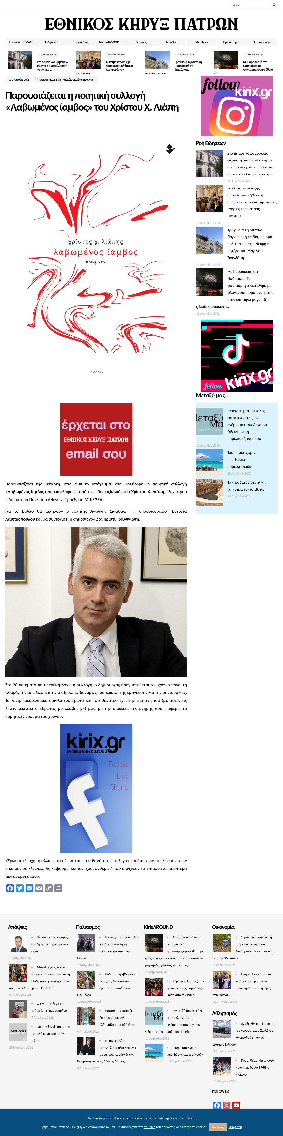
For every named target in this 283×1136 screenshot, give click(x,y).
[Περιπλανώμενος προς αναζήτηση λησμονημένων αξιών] (18, 944)
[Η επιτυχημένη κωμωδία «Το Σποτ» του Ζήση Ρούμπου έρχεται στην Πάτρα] (86, 944)
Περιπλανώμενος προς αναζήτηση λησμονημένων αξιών (49, 944)
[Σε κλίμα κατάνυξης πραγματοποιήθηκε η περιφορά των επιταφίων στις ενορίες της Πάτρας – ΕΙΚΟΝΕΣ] (209, 200)
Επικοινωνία (262, 42)
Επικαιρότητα (46, 79)
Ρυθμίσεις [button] (235, 1127)
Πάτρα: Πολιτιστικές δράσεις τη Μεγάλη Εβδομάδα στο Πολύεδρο (116, 1018)
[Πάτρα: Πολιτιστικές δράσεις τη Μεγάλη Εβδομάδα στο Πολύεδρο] (86, 1017)
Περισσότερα (230, 42)
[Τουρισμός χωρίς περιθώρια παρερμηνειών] (209, 464)
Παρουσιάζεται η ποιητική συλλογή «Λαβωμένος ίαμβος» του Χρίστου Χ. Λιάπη (91, 101)
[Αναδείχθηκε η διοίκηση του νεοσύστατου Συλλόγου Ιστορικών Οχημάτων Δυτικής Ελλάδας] (222, 1030)
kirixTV (171, 42)
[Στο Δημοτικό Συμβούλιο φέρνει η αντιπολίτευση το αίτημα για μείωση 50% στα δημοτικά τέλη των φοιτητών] (209, 165)
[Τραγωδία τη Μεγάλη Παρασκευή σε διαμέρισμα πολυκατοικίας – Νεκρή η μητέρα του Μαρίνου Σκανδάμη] (209, 241)
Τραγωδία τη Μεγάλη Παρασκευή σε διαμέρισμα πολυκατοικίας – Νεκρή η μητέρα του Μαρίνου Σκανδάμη (249, 243)
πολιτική (149, 1127)
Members (201, 42)
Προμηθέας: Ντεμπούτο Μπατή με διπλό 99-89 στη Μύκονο (255, 1067)
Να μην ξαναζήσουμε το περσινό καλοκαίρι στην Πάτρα (50, 1034)
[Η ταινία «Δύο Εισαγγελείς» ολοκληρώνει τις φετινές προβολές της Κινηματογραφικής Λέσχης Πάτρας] (86, 1047)
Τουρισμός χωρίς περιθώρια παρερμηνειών (241, 459)
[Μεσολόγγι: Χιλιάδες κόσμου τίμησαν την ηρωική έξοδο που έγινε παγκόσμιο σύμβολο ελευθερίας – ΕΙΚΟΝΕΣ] (18, 974)
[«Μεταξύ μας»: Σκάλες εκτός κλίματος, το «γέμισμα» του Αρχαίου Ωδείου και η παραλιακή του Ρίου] (209, 422)
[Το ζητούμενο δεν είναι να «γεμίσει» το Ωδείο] (209, 494)
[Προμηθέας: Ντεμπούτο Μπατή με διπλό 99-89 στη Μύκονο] (222, 1067)
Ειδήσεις (50, 42)
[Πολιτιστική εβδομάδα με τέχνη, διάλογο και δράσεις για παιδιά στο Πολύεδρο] (86, 981)
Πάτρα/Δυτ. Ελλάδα (20, 42)
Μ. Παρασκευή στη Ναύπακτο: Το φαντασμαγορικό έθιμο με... (243, 67)
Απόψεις (141, 42)
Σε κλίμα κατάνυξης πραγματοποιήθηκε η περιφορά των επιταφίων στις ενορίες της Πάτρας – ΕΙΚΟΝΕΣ (252, 202)
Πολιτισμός (80, 42)
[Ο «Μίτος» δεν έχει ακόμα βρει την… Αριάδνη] (18, 1010)
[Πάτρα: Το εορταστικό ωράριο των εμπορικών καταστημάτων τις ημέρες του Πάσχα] (222, 981)
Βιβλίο (57, 79)
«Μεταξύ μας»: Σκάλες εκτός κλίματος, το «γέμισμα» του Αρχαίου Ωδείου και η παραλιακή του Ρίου (247, 424)
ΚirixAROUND (109, 42)
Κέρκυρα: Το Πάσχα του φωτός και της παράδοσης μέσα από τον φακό (186, 988)
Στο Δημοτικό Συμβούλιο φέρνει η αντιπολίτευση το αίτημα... (52, 65)
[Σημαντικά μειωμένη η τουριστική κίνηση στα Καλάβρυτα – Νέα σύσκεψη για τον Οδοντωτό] (222, 944)
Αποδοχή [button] (218, 1127)
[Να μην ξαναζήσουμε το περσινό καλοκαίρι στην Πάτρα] (18, 1033)
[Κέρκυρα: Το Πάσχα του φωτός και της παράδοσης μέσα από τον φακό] (154, 988)
